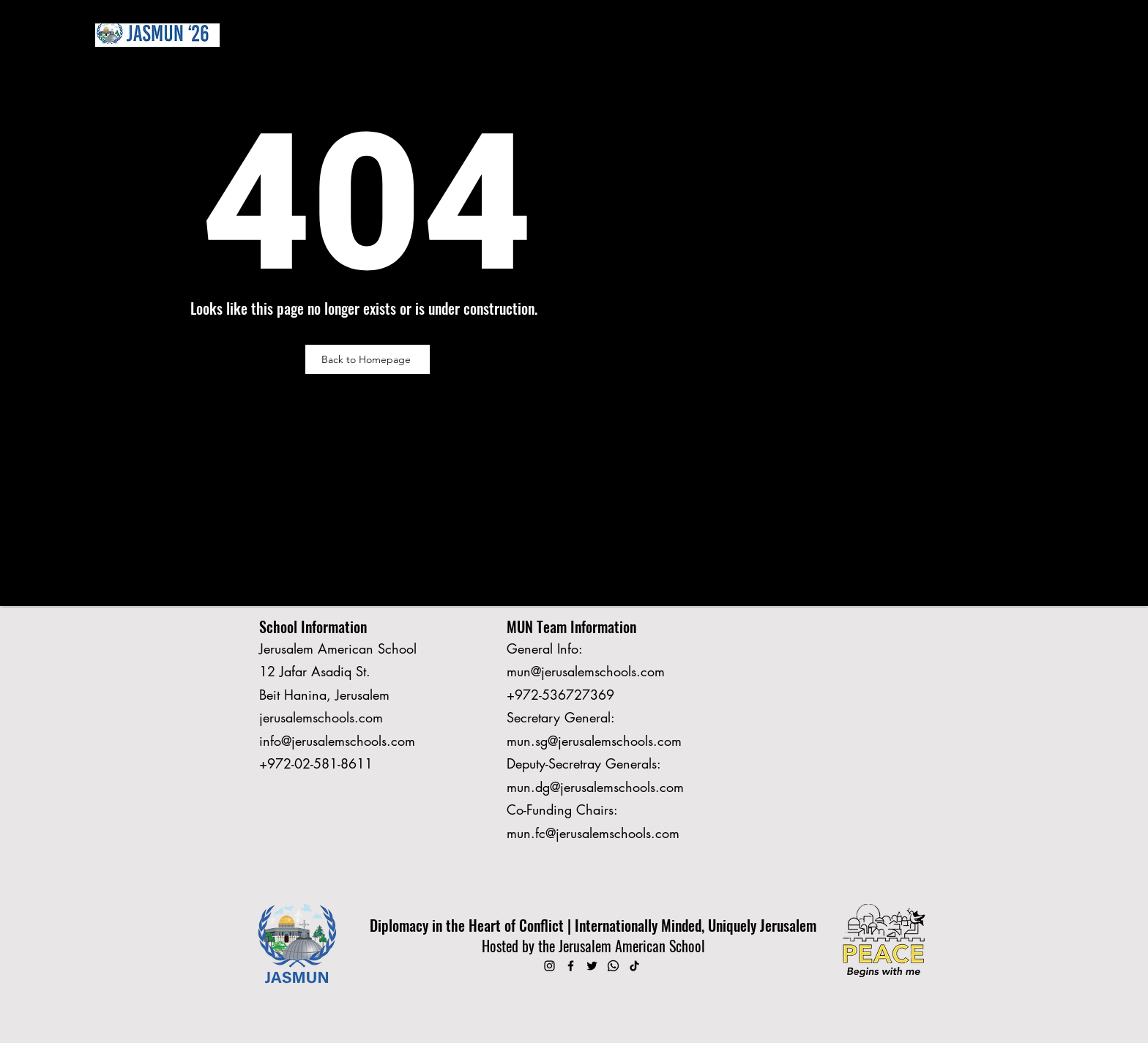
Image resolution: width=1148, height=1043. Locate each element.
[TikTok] (634, 966)
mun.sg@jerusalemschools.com (594, 740)
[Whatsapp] (613, 966)
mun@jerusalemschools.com (586, 671)
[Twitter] (592, 966)
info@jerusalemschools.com (337, 740)
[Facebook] (571, 966)
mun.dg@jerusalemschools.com (595, 787)
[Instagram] (549, 966)
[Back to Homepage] (367, 359)
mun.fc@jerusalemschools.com (593, 833)
